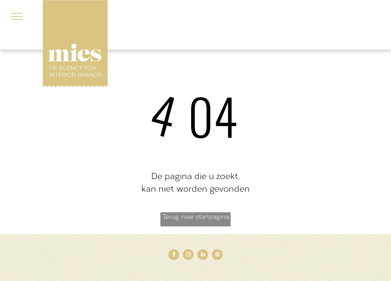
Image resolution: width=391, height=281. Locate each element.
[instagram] (188, 255)
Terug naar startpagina (195, 216)
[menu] (17, 16)
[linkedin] (202, 255)
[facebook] (173, 255)
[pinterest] (217, 255)
